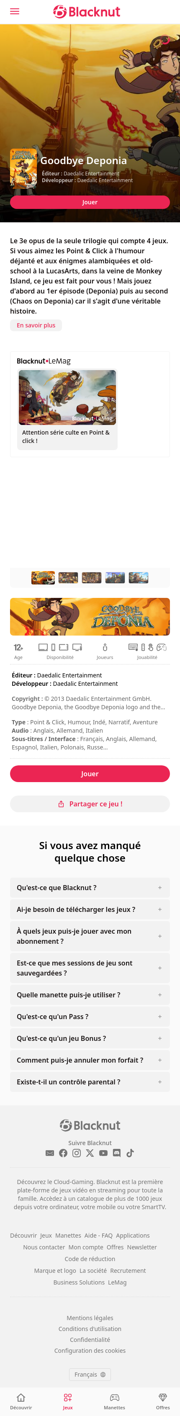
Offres (115, 1247)
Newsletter (142, 1247)
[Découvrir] (21, 1402)
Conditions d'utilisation (90, 1329)
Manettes (68, 1235)
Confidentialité (90, 1340)
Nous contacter (44, 1247)
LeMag (117, 1282)
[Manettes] (114, 1402)
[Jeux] (68, 1402)
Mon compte (86, 1247)
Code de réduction (90, 1259)
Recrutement (128, 1270)
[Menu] (14, 11)
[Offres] (163, 1402)
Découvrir (23, 1235)
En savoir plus (36, 325)
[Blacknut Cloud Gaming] (86, 11)
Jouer (90, 202)
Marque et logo (55, 1270)
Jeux (46, 1235)
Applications (132, 1235)
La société (93, 1270)
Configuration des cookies (90, 1350)
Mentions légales (90, 1318)
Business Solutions (79, 1282)
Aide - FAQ (99, 1235)
